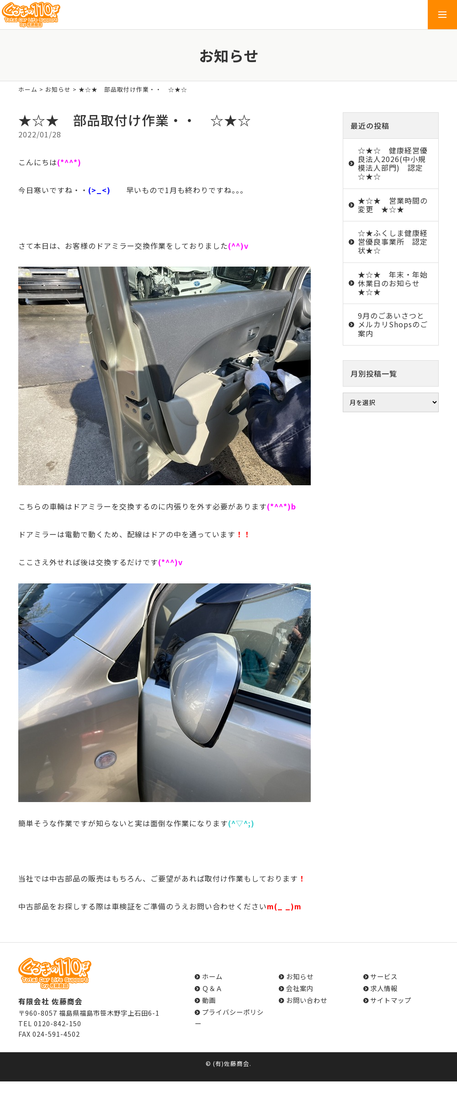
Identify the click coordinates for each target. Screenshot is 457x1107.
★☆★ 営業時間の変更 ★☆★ (393, 205)
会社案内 (300, 988)
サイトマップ (390, 1000)
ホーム (27, 89)
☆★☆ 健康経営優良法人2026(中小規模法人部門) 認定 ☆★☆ (394, 163)
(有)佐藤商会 (231, 1063)
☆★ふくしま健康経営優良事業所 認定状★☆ (393, 241)
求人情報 (384, 988)
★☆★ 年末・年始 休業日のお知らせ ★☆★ (397, 283)
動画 (209, 1000)
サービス (384, 976)
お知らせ (58, 89)
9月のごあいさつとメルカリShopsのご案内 (393, 324)
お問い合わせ (306, 1000)
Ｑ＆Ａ (212, 988)
